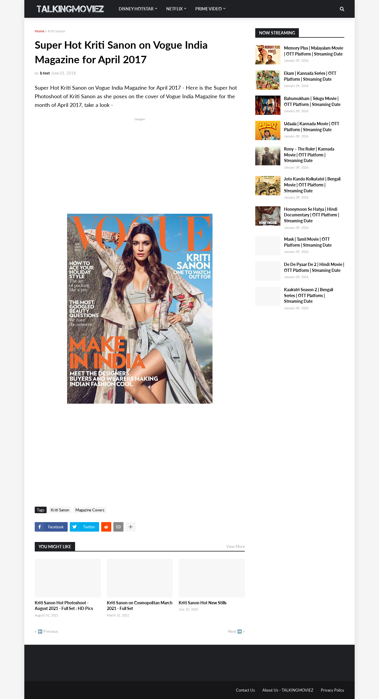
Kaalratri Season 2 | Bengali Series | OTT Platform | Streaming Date (308, 295)
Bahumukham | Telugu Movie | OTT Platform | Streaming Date (312, 101)
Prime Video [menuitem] (208, 8)
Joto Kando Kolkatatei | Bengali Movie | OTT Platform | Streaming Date (312, 184)
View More (235, 546)
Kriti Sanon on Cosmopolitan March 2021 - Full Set (139, 605)
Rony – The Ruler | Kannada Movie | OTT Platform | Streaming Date (309, 154)
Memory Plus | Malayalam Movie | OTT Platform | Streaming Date (313, 50)
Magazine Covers (89, 510)
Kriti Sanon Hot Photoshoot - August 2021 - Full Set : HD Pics (64, 605)
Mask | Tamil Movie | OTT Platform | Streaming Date (308, 242)
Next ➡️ (235, 631)
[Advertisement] (140, 163)
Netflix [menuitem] (174, 8)
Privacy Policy (332, 690)
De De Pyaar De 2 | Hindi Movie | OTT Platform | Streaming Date (314, 267)
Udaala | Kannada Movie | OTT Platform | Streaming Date (311, 126)
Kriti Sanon (56, 31)
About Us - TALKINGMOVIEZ (287, 690)
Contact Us (245, 690)
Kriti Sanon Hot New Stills (202, 602)
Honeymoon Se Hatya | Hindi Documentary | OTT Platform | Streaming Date (311, 215)
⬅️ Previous (48, 631)
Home (39, 31)
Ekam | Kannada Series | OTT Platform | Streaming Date (310, 76)
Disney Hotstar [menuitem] (136, 8)
